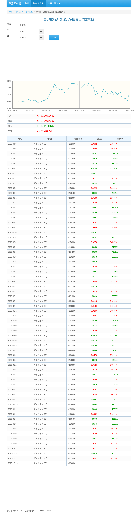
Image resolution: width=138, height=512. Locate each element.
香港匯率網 (15, 3)
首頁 (27, 3)
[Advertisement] (69, 59)
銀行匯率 (19, 12)
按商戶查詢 (38, 3)
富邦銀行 (29, 12)
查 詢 (54, 37)
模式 (9, 24)
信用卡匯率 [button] (54, 3)
